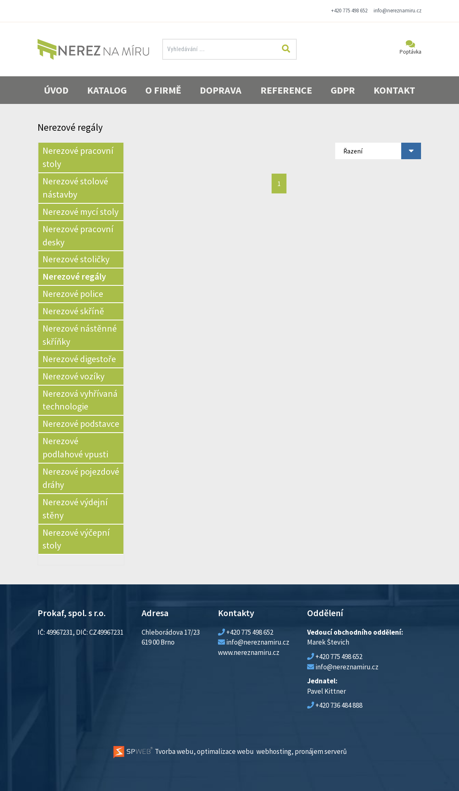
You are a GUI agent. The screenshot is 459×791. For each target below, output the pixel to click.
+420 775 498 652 (349, 10)
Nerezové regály (74, 276)
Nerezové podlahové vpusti (75, 447)
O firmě (163, 90)
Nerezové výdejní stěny (75, 508)
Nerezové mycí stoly (80, 211)
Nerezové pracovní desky (78, 235)
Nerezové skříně (73, 311)
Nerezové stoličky (76, 259)
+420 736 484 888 (338, 705)
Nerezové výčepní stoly (76, 539)
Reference (286, 90)
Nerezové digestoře (79, 359)
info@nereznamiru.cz (397, 10)
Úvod (56, 90)
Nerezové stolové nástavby (75, 187)
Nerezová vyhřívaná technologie (80, 400)
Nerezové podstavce (81, 423)
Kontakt (394, 90)
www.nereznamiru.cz (248, 652)
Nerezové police (73, 293)
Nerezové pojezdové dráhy (81, 478)
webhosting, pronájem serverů (301, 751)
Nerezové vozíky (73, 376)
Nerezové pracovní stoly (78, 157)
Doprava (220, 90)
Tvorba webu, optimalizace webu (183, 751)
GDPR (343, 90)
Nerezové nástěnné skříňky (80, 335)
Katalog (107, 90)
